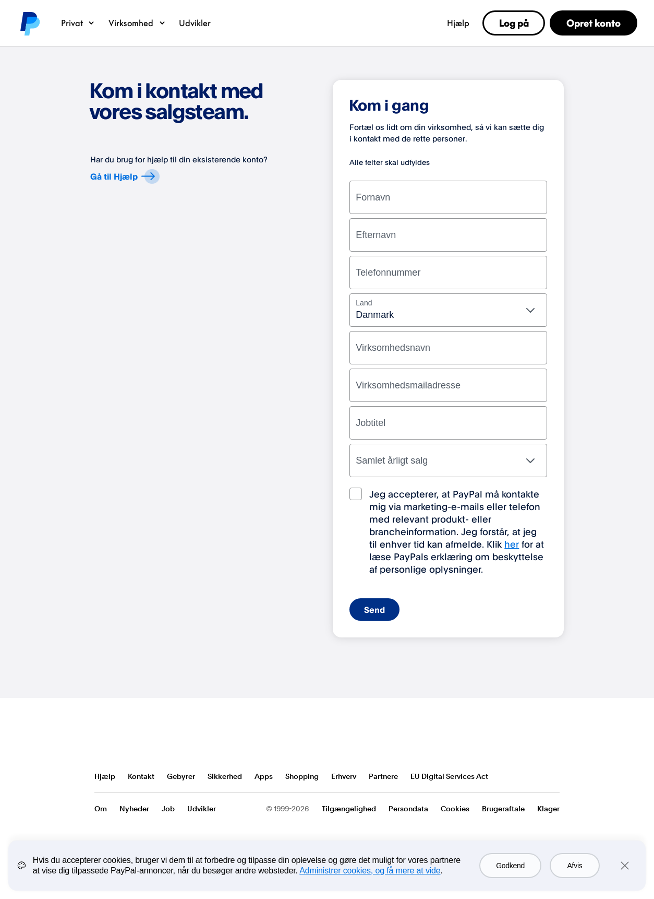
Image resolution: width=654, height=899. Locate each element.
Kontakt (141, 776)
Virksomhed (137, 23)
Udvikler (195, 23)
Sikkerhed (225, 776)
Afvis (575, 865)
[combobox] (448, 310)
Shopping (302, 776)
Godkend (510, 865)
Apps (264, 776)
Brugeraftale (503, 809)
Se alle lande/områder (551, 777)
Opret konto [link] (593, 23)
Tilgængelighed (349, 809)
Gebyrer (181, 776)
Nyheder (134, 809)
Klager (548, 809)
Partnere (383, 776)
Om (100, 809)
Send (374, 610)
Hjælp (458, 23)
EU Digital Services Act (449, 776)
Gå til (124, 176)
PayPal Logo (132, 737)
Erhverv (343, 776)
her (511, 544)
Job (168, 809)
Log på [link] (514, 23)
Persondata (408, 809)
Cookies (455, 809)
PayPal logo (29, 23)
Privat (78, 23)
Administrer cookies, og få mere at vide (369, 870)
